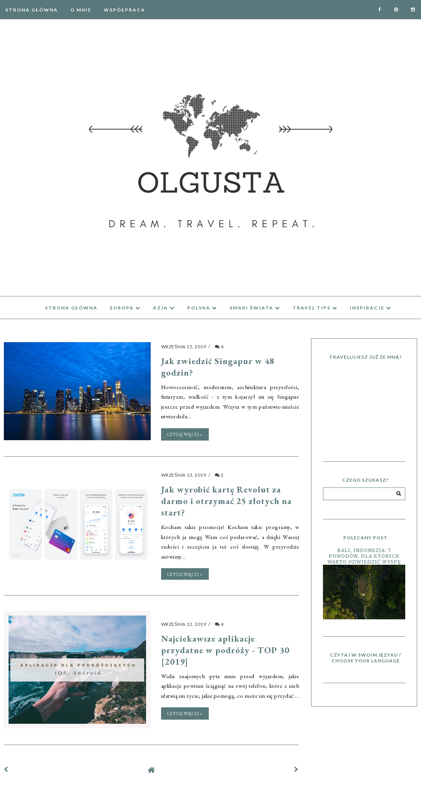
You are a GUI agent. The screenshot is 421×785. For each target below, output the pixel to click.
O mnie (81, 10)
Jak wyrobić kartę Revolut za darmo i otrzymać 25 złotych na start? (226, 500)
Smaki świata (255, 308)
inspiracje (370, 308)
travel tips (315, 308)
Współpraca (124, 10)
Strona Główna (31, 10)
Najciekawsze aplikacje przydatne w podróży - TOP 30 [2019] (225, 649)
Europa (125, 308)
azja (164, 308)
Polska (202, 308)
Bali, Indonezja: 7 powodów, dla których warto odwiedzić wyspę (364, 556)
